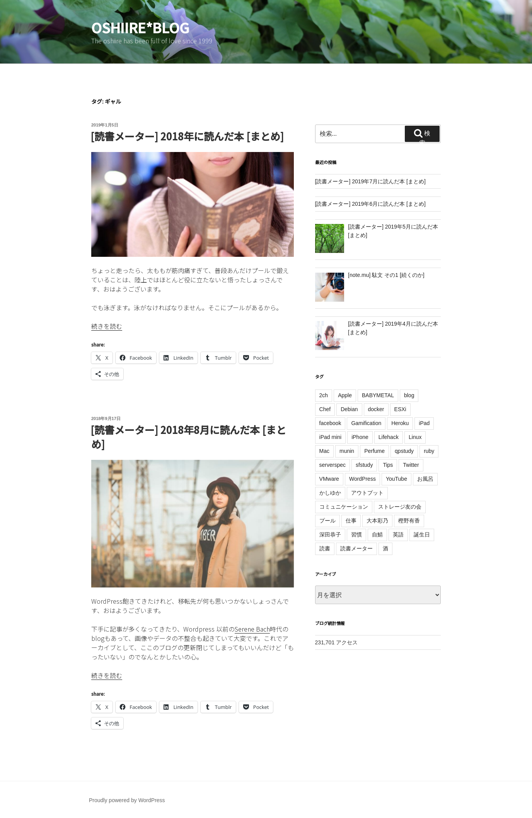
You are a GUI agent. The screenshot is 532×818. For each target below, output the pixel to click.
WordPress (362, 479)
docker (376, 409)
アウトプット (367, 493)
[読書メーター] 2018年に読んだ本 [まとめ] (187, 136)
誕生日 (422, 534)
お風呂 (425, 479)
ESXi (400, 409)
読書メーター (356, 548)
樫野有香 (409, 520)
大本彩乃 (377, 520)
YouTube (396, 479)
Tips (388, 465)
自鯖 (377, 534)
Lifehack (389, 437)
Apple (345, 395)
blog (409, 395)
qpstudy (404, 451)
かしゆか (330, 493)
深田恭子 (330, 534)
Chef (325, 409)
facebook (330, 423)
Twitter (411, 465)
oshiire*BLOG (140, 27)
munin (346, 451)
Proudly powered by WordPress (127, 800)
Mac (324, 451)
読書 (324, 548)
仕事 (351, 520)
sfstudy (364, 465)
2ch (323, 395)
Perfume (374, 451)
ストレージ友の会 (399, 507)
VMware (329, 479)
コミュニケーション (343, 507)
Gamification (366, 423)
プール (327, 520)
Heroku (400, 423)
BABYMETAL (378, 395)
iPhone (359, 437)
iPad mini (330, 437)
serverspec (332, 465)
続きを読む (106, 326)
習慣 (356, 534)
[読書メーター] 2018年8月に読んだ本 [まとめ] (188, 436)
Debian (349, 409)
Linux (415, 437)
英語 (398, 534)
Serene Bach (252, 629)
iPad (424, 423)
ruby (429, 451)
